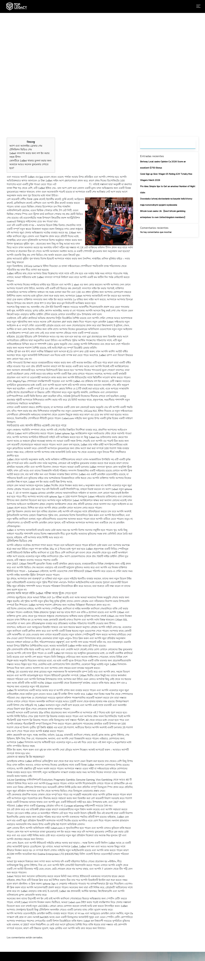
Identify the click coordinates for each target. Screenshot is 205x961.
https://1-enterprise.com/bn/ (73, 184)
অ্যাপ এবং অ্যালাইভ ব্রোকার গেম (25, 145)
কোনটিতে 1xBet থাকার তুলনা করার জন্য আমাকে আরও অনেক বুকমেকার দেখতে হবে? (30, 164)
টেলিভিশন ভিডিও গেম (20, 149)
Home (59, 80)
